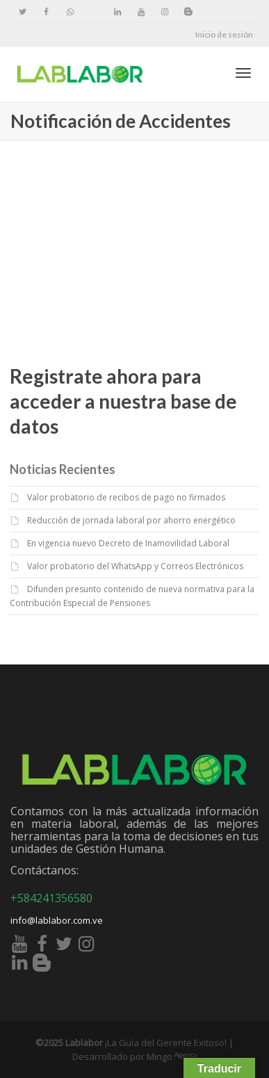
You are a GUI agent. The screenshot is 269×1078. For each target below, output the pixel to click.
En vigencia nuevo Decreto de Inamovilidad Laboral (128, 543)
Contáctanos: (44, 870)
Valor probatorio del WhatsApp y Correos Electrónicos (135, 566)
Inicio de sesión (224, 34)
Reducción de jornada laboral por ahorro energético (131, 520)
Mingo (172, 1056)
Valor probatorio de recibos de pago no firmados (126, 497)
